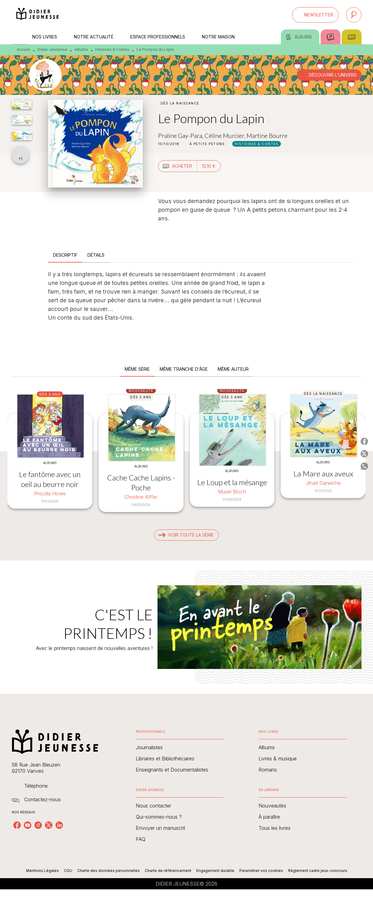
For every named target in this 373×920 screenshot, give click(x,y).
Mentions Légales (42, 870)
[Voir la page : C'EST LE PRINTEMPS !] (186, 619)
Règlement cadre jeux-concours (317, 870)
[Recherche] (354, 15)
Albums (81, 49)
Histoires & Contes (112, 49)
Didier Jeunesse (52, 49)
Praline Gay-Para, (181, 135)
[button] (315, 15)
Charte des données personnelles (108, 870)
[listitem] (17, 825)
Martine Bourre (266, 135)
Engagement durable (215, 870)
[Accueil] (38, 14)
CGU (68, 870)
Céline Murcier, (225, 135)
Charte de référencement (168, 870)
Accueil (23, 49)
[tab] (19, 36)
